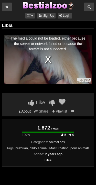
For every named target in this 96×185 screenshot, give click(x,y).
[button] (30, 15)
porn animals (79, 148)
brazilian (21, 148)
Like (36, 102)
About (25, 111)
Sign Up (46, 15)
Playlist (59, 111)
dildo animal (38, 148)
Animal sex (57, 142)
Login (64, 15)
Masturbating (59, 148)
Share (41, 111)
